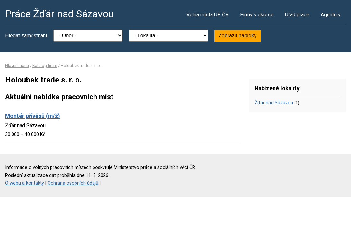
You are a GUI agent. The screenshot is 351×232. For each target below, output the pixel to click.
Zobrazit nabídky (237, 35)
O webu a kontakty (24, 183)
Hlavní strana (17, 65)
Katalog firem (44, 65)
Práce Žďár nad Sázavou (59, 14)
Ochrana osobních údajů (73, 183)
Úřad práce (297, 15)
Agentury (331, 15)
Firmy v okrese (257, 15)
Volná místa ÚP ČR (207, 15)
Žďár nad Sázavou (274, 103)
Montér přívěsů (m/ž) (32, 116)
